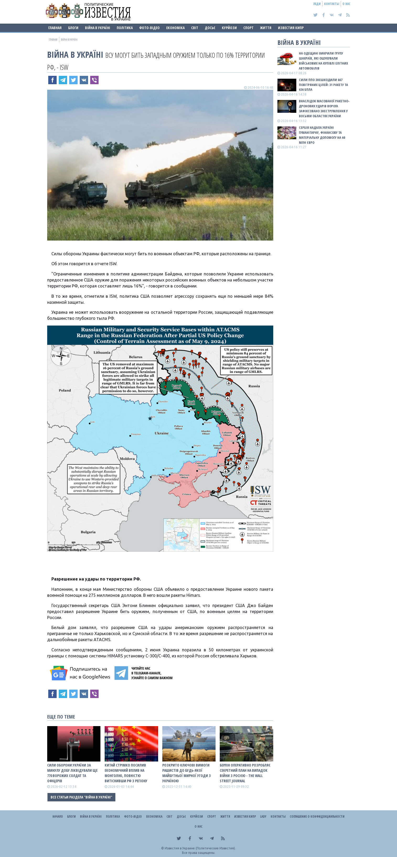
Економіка (175, 27)
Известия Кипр (291, 27)
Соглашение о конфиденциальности (317, 816)
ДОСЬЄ (210, 27)
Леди (317, 4)
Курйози (229, 27)
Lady (263, 816)
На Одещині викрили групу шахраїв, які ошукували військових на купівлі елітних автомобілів (323, 61)
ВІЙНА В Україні (97, 27)
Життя (265, 27)
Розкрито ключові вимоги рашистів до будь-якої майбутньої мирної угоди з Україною (186, 773)
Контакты (331, 4)
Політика (125, 27)
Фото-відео (149, 27)
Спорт (248, 27)
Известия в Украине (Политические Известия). (200, 848)
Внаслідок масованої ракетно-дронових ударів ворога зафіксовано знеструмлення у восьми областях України (324, 108)
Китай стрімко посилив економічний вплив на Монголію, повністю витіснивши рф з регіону (126, 773)
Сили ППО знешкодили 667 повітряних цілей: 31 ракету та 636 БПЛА (323, 84)
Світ (194, 27)
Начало (57, 816)
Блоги (73, 27)
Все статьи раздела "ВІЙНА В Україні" (81, 797)
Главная (55, 27)
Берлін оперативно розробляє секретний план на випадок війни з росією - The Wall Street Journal (245, 773)
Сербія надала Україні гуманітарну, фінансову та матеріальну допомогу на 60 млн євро (322, 135)
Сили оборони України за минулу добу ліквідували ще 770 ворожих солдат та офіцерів (72, 773)
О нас (346, 4)
